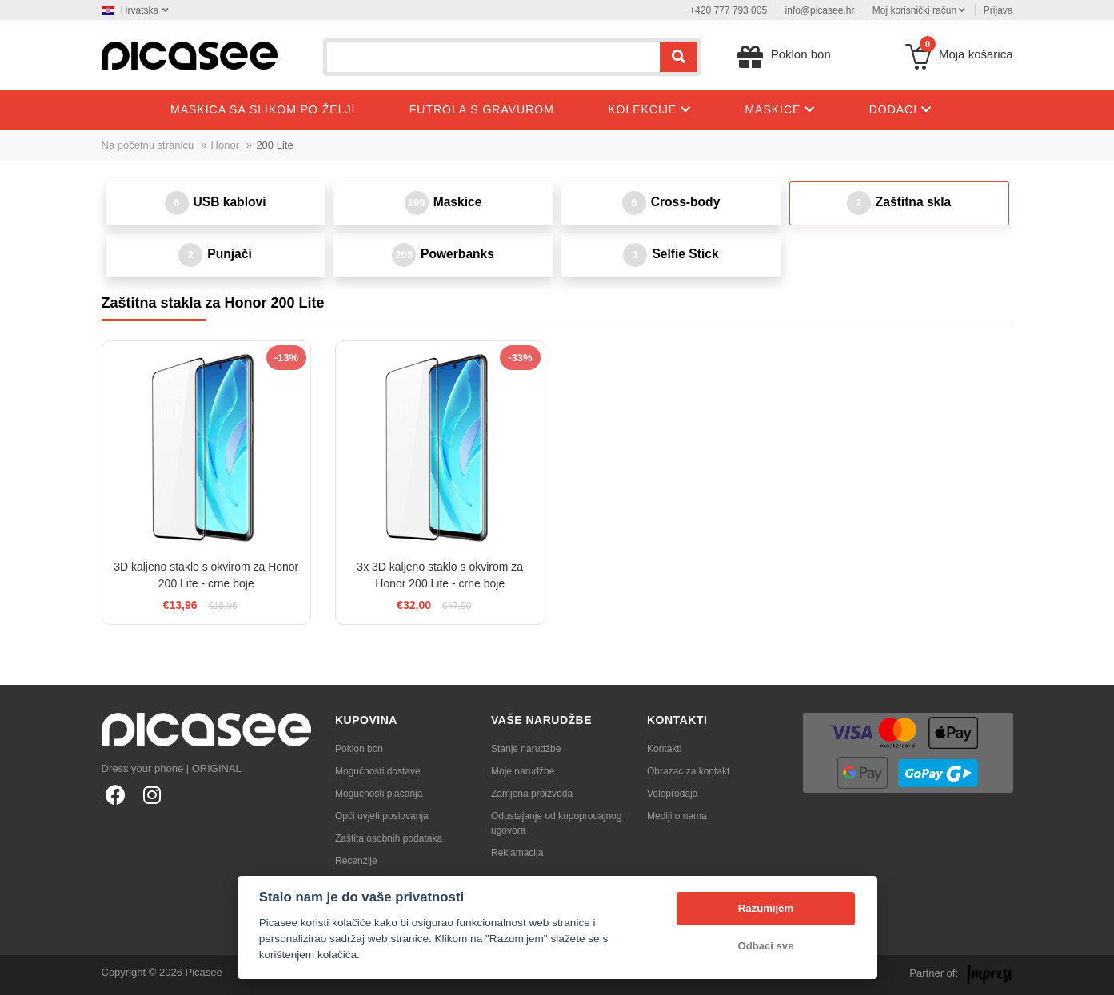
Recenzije (356, 860)
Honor (225, 145)
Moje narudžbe (522, 771)
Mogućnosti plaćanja (378, 793)
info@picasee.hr (820, 10)
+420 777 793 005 (728, 10)
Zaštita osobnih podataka (388, 838)
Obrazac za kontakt (688, 771)
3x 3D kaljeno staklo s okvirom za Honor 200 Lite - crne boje (440, 575)
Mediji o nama (677, 816)
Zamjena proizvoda (532, 793)
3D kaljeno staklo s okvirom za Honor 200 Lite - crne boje (206, 575)
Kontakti (664, 748)
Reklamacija (517, 852)
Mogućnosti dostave (378, 771)
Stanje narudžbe (526, 748)
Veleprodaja (672, 793)
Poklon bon (359, 748)
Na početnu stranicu (148, 145)
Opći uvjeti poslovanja (382, 816)
